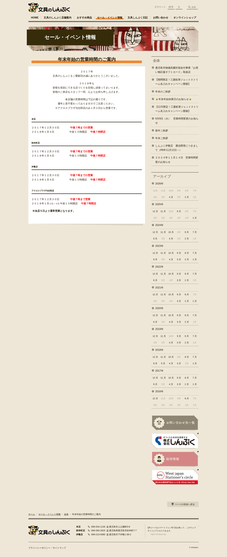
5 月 (163, 363)
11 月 (163, 211)
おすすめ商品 (84, 17)
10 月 (171, 232)
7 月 (195, 232)
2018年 (159, 350)
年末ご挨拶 (161, 138)
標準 (171, 7)
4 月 (171, 197)
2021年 (159, 287)
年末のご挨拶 (162, 91)
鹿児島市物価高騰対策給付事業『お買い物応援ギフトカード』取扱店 (176, 69)
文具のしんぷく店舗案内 (57, 17)
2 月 (187, 197)
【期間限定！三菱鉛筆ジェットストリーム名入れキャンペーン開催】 (176, 81)
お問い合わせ (160, 17)
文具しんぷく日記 (138, 17)
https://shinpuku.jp (158, 534)
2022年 (159, 266)
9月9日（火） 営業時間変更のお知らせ (176, 120)
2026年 (159, 183)
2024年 (159, 225)
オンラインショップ (184, 17)
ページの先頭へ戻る (185, 504)
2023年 (159, 246)
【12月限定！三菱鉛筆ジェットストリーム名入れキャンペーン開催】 (176, 108)
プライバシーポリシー (39, 548)
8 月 (187, 232)
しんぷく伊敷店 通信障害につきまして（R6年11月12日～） (176, 147)
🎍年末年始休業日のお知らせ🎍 (173, 99)
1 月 (195, 218)
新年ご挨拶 (161, 130)
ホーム (31, 514)
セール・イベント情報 (109, 17)
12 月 (155, 211)
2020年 (159, 308)
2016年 (159, 391)
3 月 (179, 259)
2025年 (159, 204)
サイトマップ (59, 548)
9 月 (179, 211)
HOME (34, 17)
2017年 (159, 370)
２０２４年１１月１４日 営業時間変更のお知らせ (176, 159)
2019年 (159, 329)
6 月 (155, 238)
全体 (156, 61)
